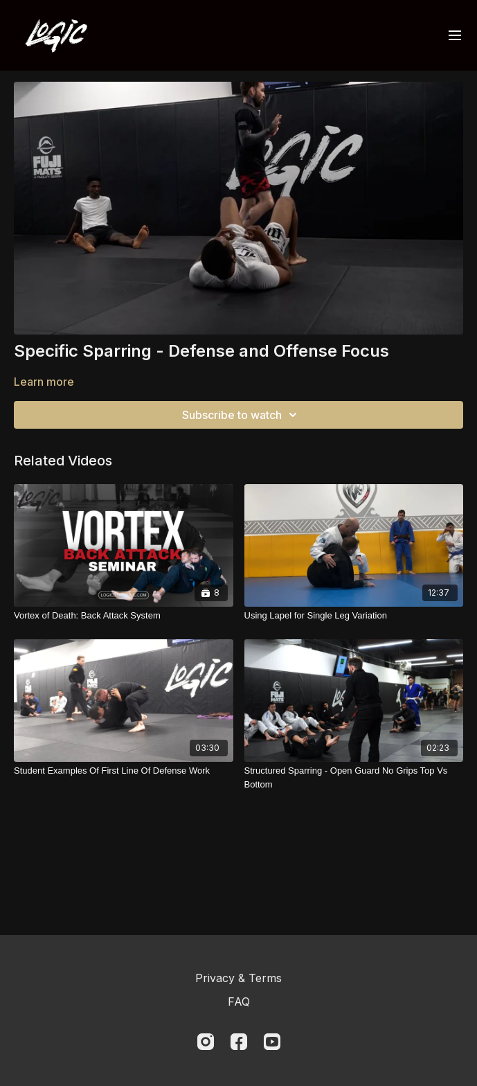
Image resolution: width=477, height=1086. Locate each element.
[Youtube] (272, 1041)
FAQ (239, 1001)
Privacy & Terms (238, 978)
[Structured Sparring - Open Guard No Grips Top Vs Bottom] (354, 777)
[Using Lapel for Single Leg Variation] (354, 616)
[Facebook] (239, 1041)
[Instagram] (205, 1041)
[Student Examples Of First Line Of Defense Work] (123, 771)
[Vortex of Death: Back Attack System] (123, 616)
